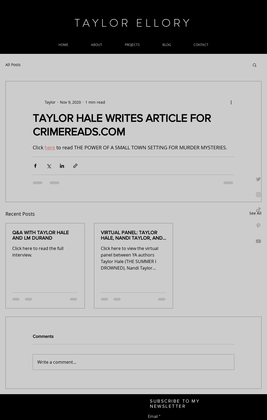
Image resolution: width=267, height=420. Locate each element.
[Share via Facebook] (35, 165)
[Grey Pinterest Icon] (258, 226)
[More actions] (231, 102)
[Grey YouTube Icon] (258, 241)
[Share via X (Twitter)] (48, 165)
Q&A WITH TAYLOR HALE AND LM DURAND (40, 235)
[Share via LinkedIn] (62, 165)
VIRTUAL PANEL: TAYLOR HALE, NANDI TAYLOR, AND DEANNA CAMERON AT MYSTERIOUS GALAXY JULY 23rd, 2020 (132, 235)
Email (153, 416)
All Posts (13, 64)
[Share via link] (75, 165)
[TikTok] (258, 210)
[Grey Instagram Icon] (258, 195)
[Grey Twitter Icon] (258, 179)
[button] (254, 65)
